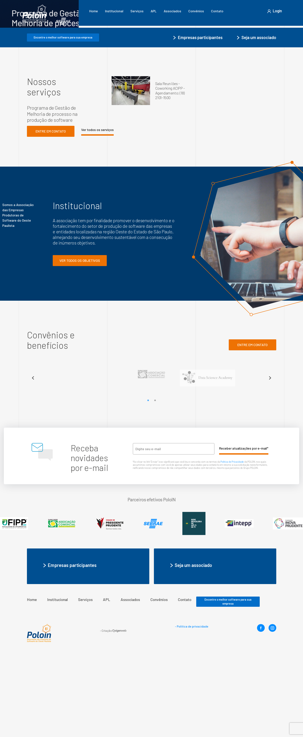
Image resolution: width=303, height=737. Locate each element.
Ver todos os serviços (97, 209)
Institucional (114, 11)
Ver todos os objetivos (79, 340)
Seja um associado (256, 117)
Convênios (196, 11)
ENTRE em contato (252, 424)
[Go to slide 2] (155, 480)
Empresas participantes (197, 117)
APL (154, 11)
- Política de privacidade (191, 706)
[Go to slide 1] (148, 480)
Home (93, 11)
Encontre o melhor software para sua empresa (63, 117)
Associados (172, 11)
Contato (217, 11)
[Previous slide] (33, 458)
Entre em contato (51, 211)
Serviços (137, 11)
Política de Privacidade (232, 541)
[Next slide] (270, 458)
